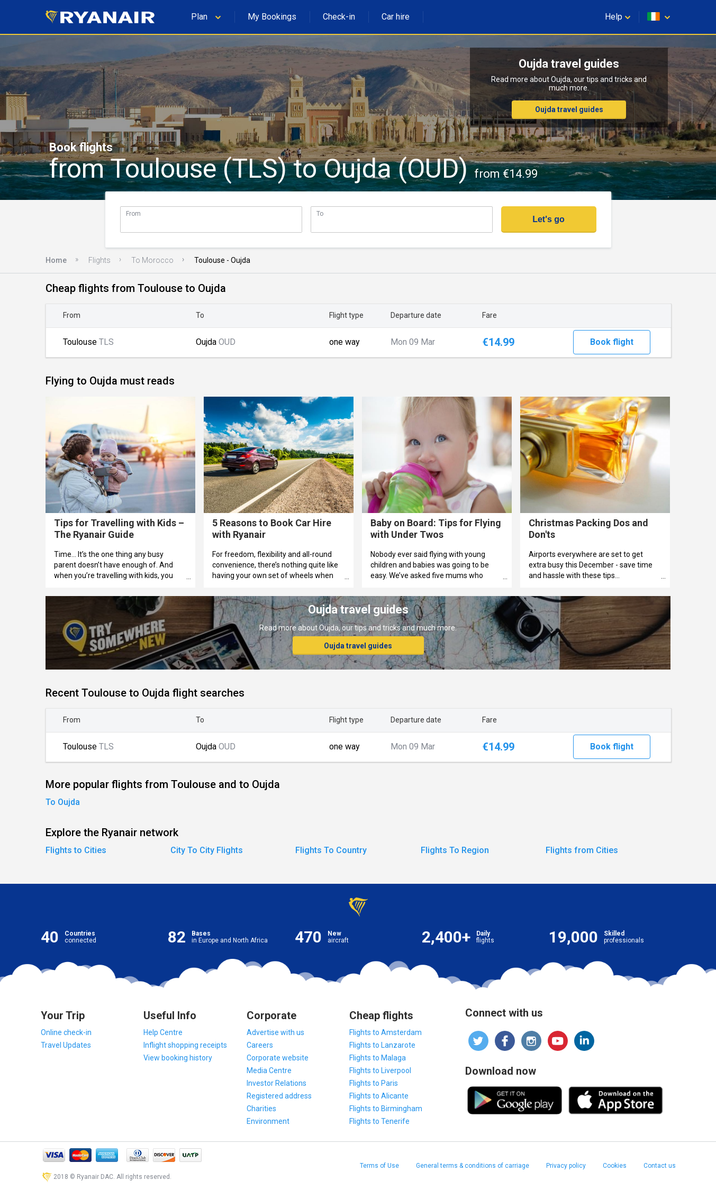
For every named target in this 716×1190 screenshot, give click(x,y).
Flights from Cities (582, 850)
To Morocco (152, 260)
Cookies (615, 1165)
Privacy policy (566, 1165)
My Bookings (272, 17)
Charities (261, 1108)
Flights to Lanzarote (382, 1045)
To (319, 213)
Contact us (660, 1165)
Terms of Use (379, 1165)
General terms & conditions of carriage (472, 1165)
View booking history (177, 1058)
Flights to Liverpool (380, 1070)
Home (56, 260)
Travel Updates (66, 1045)
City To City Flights (206, 850)
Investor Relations (276, 1083)
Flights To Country (331, 850)
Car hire (396, 17)
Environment (268, 1121)
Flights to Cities (76, 850)
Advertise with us (275, 1032)
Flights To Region (455, 850)
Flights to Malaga (377, 1058)
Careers (260, 1045)
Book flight (611, 342)
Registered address (279, 1096)
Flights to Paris (373, 1083)
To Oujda (63, 802)
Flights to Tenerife (379, 1121)
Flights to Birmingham (385, 1108)
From (133, 213)
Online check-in (66, 1032)
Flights (99, 260)
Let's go (548, 219)
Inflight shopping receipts (185, 1045)
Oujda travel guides (569, 109)
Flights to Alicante (379, 1096)
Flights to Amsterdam (385, 1032)
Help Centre (163, 1032)
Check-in (339, 17)
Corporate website (278, 1058)
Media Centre (269, 1070)
